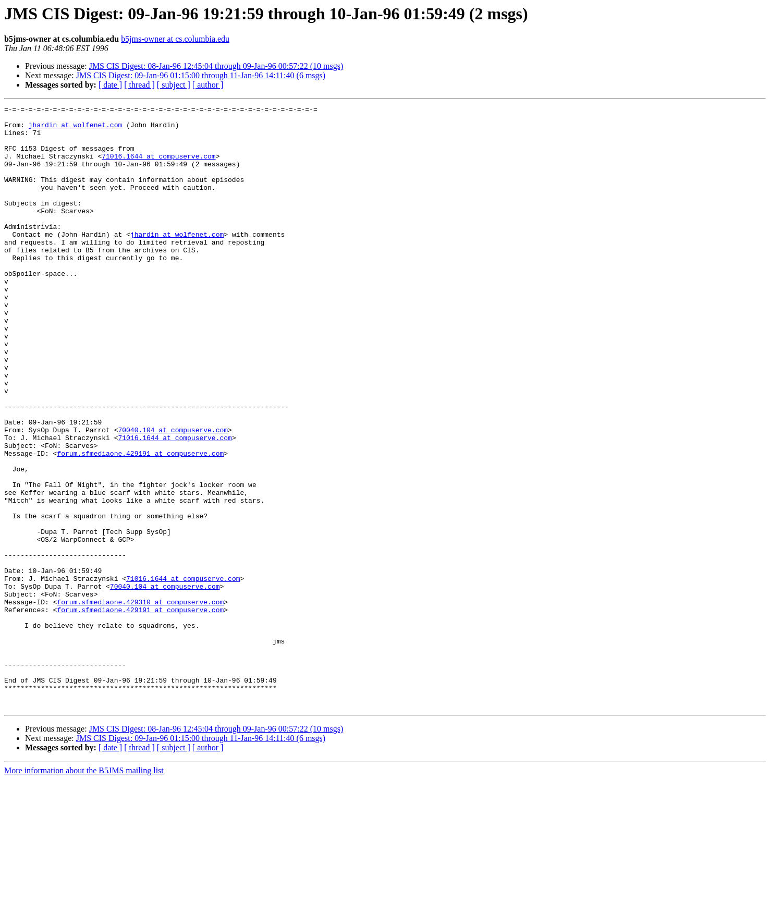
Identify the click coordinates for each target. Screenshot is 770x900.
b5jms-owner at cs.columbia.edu (175, 38)
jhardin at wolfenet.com (75, 129)
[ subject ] (173, 84)
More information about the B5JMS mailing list (84, 890)
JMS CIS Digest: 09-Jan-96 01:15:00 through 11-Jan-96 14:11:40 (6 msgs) (200, 75)
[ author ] (208, 84)
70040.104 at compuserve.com (173, 495)
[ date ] (110, 84)
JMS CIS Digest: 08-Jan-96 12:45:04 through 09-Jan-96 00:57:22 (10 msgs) (216, 66)
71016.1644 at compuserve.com (158, 167)
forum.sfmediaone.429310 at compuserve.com (140, 702)
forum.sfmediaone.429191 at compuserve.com (140, 523)
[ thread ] (139, 84)
